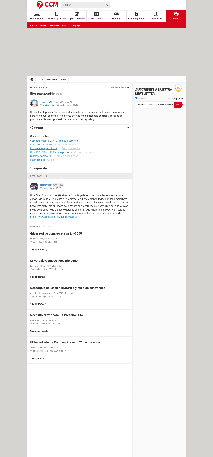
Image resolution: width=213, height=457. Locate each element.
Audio (64, 25)
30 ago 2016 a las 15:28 (67, 105)
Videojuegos (76, 25)
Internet (43, 25)
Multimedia (97, 16)
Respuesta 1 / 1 (38, 176)
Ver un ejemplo (175, 98)
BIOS (63, 79)
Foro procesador (71, 148)
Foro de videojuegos (66, 156)
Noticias (140, 98)
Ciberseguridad (136, 16)
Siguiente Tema (118, 87)
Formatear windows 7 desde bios (48, 144)
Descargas (156, 16)
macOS (33, 25)
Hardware (54, 25)
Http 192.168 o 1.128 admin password (51, 152)
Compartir (39, 128)
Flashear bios (37, 159)
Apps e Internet (77, 16)
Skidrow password (40, 156)
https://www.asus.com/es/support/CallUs (53, 216)
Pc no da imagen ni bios (43, 148)
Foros (176, 16)
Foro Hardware (86, 152)
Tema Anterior (40, 87)
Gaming (116, 16)
